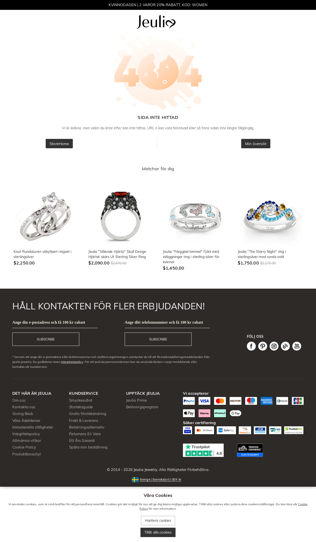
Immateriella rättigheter (32, 427)
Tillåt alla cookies (158, 532)
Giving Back (22, 413)
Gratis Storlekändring (87, 413)
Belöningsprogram (142, 407)
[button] (158, 479)
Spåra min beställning (88, 447)
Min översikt (255, 143)
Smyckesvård (80, 400)
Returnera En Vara (85, 433)
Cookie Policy (24, 447)
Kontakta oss (23, 407)
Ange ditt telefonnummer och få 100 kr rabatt (164, 322)
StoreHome (59, 143)
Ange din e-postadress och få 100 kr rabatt (48, 322)
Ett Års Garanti (82, 440)
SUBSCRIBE (46, 339)
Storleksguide (81, 407)
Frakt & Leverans (83, 420)
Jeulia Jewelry (145, 469)
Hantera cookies (158, 520)
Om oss (18, 400)
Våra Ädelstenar (26, 420)
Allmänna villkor (26, 440)
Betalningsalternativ (86, 427)
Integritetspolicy (72, 362)
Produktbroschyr (26, 454)
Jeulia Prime (136, 400)
